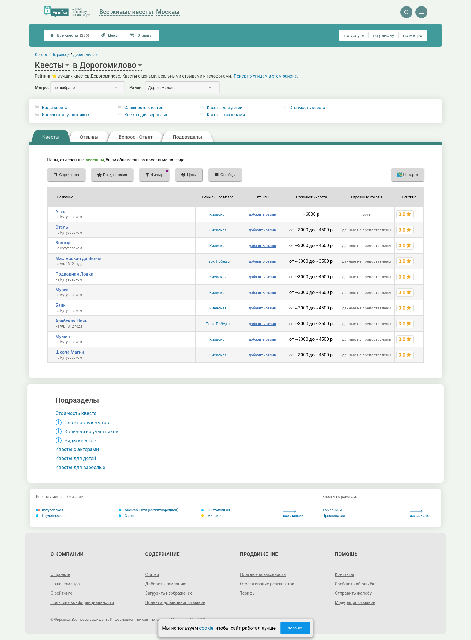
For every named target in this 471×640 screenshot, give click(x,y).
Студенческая (50, 516)
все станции (293, 514)
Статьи (152, 574)
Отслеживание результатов (267, 583)
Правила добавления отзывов (175, 602)
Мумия (62, 336)
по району (383, 35)
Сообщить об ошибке (355, 583)
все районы (420, 514)
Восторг (63, 242)
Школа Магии (69, 352)
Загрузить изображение (169, 593)
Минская (211, 516)
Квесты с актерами (226, 115)
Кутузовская (49, 510)
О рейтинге (61, 593)
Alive (60, 211)
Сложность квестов (143, 107)
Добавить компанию (166, 583)
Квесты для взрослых (146, 115)
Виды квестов (56, 107)
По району (60, 55)
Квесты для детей (224, 107)
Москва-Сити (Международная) (148, 510)
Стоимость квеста (307, 107)
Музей (62, 289)
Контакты (344, 574)
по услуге (354, 35)
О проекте (60, 574)
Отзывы (141, 35)
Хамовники (332, 510)
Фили (126, 516)
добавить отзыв (262, 214)
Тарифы (248, 593)
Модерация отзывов (355, 602)
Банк (60, 305)
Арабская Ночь (71, 321)
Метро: (42, 87)
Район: (136, 87)
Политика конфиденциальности (82, 602)
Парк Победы (217, 261)
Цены (110, 35)
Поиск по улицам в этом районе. (266, 76)
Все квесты (69, 35)
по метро (412, 35)
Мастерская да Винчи (78, 258)
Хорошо (295, 628)
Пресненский (334, 516)
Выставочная (215, 510)
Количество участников (65, 115)
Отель (61, 227)
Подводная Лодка (74, 274)
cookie (206, 628)
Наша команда (65, 583)
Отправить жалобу (353, 593)
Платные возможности (263, 574)
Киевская (218, 214)
